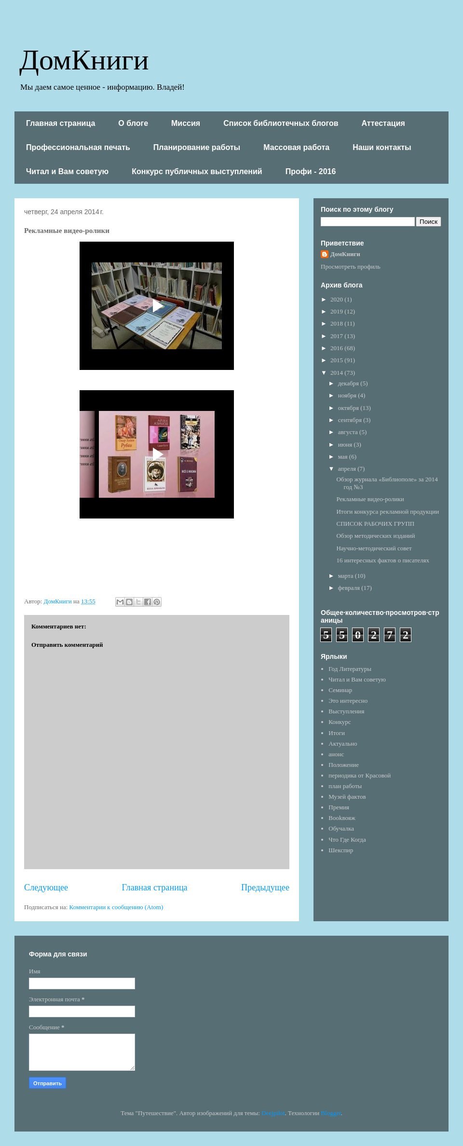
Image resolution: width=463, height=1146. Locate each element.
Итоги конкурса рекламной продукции (387, 511)
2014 (337, 372)
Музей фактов (347, 796)
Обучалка (341, 828)
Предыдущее (265, 887)
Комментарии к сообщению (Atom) (116, 907)
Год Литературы (349, 668)
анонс (336, 754)
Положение (343, 764)
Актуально (342, 743)
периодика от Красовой (359, 775)
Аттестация (383, 123)
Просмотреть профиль (351, 266)
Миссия (185, 123)
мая (343, 456)
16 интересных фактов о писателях (382, 560)
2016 (337, 348)
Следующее (46, 887)
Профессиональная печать (78, 147)
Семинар (340, 690)
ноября (348, 395)
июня (346, 444)
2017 (337, 336)
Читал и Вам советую (67, 171)
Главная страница (60, 123)
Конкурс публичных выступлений (197, 171)
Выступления (346, 711)
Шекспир (340, 850)
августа (348, 432)
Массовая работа (296, 147)
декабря (349, 383)
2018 (337, 323)
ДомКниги (84, 58)
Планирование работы (196, 147)
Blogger (330, 1113)
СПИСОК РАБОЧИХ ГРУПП (375, 523)
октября (349, 407)
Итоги (336, 733)
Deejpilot (273, 1113)
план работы (345, 786)
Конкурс (339, 721)
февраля (349, 587)
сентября (351, 419)
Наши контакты (382, 147)
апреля (348, 468)
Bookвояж (341, 817)
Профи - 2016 (311, 171)
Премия (338, 807)
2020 (337, 299)
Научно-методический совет (373, 548)
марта (346, 575)
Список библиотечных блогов (280, 123)
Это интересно (348, 700)
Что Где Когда (347, 839)
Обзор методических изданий (375, 535)
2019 (337, 311)
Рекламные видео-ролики (370, 499)
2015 (337, 360)
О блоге (133, 123)
